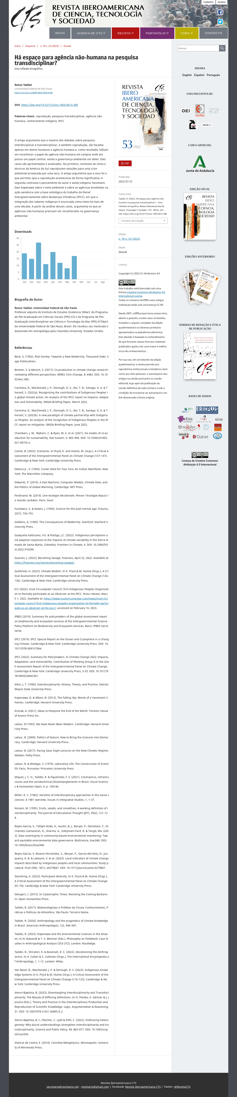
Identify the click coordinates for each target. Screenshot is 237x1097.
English (187, 75)
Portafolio (157, 33)
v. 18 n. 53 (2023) (49, 46)
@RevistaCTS (182, 1086)
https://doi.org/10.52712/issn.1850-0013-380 (49, 105)
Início (18, 46)
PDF (126, 163)
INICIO (60, 33)
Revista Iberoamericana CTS (143, 1086)
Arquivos (30, 46)
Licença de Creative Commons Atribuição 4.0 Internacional (200, 460)
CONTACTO (213, 33)
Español (199, 75)
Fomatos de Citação (132, 220)
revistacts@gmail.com (95, 1086)
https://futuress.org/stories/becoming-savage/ (44, 562)
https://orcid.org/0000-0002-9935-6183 (34, 92)
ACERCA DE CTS (91, 33)
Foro (187, 33)
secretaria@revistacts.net (63, 1086)
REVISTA (125, 33)
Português (213, 75)
